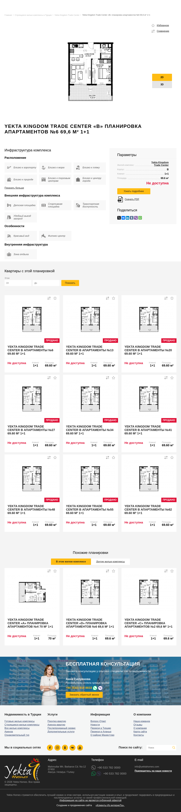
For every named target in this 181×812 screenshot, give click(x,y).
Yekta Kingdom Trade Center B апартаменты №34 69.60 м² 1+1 (90, 430)
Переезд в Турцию (101, 728)
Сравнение (163, 31)
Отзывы (137, 724)
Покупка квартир (57, 721)
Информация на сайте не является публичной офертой (90, 800)
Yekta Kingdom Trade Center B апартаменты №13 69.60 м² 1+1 (90, 350)
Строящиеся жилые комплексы (22, 724)
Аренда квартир (56, 724)
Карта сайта (140, 731)
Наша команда (141, 721)
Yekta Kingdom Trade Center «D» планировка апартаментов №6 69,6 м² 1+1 (90, 623)
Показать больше (14, 188)
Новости (95, 724)
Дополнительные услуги (61, 731)
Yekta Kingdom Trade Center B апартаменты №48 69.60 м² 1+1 (31, 509)
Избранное (163, 25)
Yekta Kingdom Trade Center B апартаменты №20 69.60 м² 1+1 (148, 350)
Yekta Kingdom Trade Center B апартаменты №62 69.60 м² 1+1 (148, 509)
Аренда (9, 731)
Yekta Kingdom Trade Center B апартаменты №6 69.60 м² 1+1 (30, 350)
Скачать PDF (132, 199)
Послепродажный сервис (62, 728)
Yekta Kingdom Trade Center (66, 15)
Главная (8, 15)
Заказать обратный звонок (84, 694)
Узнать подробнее (134, 191)
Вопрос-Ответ (98, 721)
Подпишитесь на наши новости (153, 771)
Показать (70, 283)
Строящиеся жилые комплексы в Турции (33, 15)
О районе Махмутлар (102, 735)
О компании (140, 728)
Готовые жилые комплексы (20, 721)
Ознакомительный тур (17, 735)
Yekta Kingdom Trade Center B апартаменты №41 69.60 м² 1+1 (148, 430)
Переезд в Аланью (101, 731)
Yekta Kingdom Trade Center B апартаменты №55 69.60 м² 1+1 (90, 509)
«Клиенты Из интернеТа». (110, 805)
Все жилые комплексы (17, 728)
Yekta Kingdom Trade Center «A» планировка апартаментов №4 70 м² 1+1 (30, 623)
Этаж (7, 278)
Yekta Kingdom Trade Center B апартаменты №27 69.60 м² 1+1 (31, 430)
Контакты (138, 735)
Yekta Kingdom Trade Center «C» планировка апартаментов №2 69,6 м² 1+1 (148, 623)
